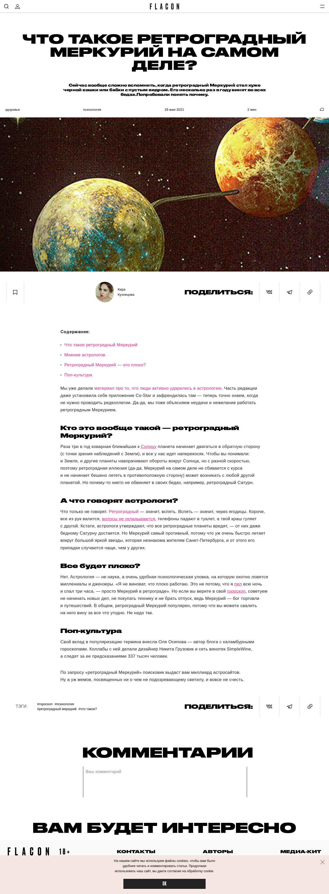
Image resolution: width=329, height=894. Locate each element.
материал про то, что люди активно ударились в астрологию (158, 388)
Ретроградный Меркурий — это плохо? (105, 364)
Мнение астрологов (84, 354)
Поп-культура (78, 374)
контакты (136, 851)
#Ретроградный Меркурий (56, 709)
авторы (218, 851)
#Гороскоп (44, 704)
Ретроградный (124, 511)
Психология (92, 109)
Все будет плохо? (100, 565)
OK (164, 884)
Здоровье (12, 109)
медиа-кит (300, 851)
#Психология (64, 704)
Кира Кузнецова (126, 291)
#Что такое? (88, 709)
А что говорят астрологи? (119, 500)
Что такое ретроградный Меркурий (100, 344)
